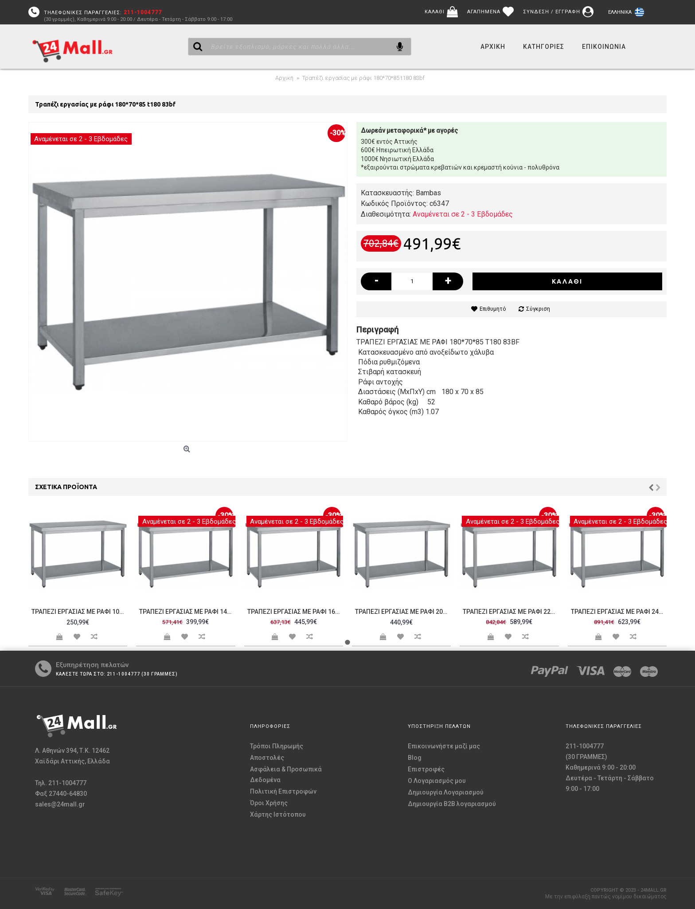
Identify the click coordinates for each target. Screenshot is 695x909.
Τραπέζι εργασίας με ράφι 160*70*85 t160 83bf (295, 611)
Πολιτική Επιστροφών (283, 791)
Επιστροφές (426, 769)
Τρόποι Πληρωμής (276, 746)
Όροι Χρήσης (269, 802)
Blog (415, 757)
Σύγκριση (538, 309)
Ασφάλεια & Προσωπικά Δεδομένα (286, 774)
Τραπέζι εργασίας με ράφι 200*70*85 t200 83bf (403, 611)
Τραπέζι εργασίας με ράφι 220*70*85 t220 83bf (510, 611)
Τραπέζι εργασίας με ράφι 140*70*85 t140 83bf (187, 611)
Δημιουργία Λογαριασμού (446, 792)
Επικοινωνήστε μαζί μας (444, 746)
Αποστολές (267, 757)
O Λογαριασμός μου (437, 780)
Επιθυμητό (493, 309)
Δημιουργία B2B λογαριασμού (452, 803)
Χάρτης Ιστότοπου (278, 814)
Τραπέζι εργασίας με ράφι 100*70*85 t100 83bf (79, 611)
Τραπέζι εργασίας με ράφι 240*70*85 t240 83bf (619, 611)
